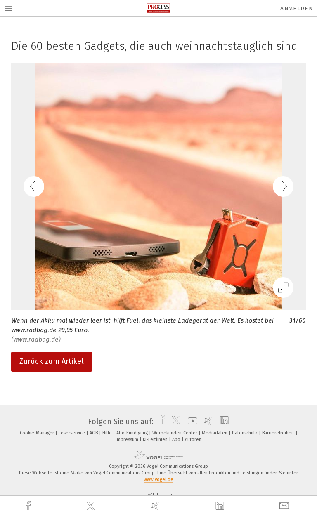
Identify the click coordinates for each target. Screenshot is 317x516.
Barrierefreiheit (279, 433)
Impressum (128, 439)
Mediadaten (215, 433)
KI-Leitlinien (156, 439)
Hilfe (107, 433)
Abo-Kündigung (132, 433)
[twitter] (91, 506)
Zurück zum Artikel (51, 361)
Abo (177, 439)
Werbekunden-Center (175, 433)
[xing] (156, 506)
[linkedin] (221, 506)
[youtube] (190, 421)
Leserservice (72, 433)
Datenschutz (245, 433)
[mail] (285, 506)
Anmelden (296, 8)
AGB (94, 433)
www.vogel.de (158, 479)
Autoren (193, 439)
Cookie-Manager (37, 433)
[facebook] (29, 506)
